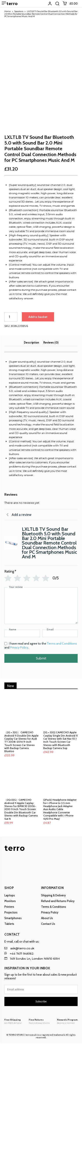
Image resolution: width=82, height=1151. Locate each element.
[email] (41, 1097)
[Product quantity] (10, 424)
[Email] (60, 741)
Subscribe (41, 1109)
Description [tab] (31, 450)
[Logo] (13, 1129)
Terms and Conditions (62, 751)
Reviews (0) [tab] (50, 450)
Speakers (18, 11)
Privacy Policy (19, 755)
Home (7, 11)
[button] (57, 3)
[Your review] (41, 713)
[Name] (22, 741)
